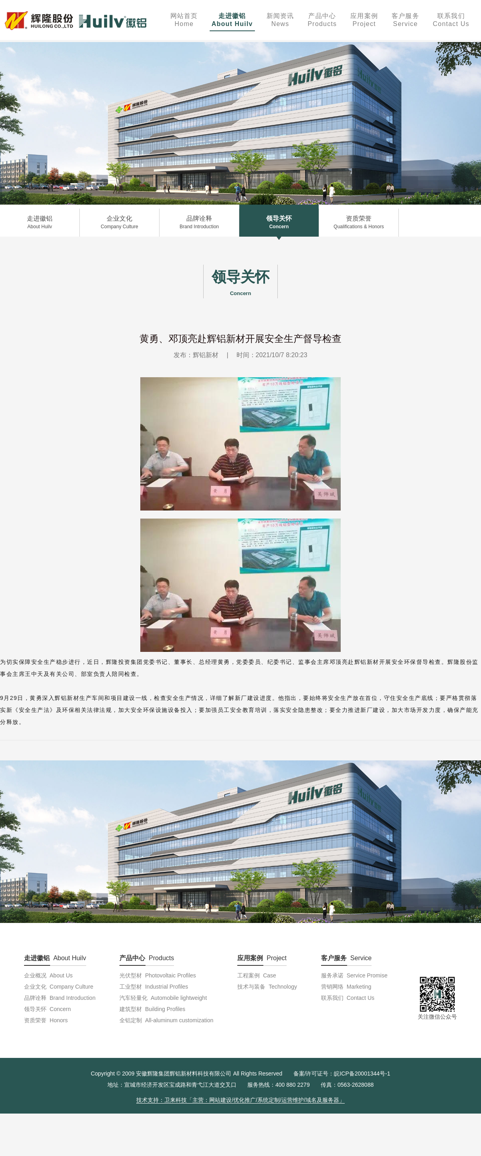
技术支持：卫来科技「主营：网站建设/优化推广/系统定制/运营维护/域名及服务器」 (240, 1100)
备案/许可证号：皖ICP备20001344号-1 (341, 1073)
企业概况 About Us (48, 975)
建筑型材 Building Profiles (152, 1009)
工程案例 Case (256, 975)
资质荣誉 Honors (46, 1020)
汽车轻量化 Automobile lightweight (163, 998)
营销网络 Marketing (346, 986)
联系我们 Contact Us (347, 998)
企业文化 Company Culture (58, 986)
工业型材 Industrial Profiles (153, 986)
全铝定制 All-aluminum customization (166, 1020)
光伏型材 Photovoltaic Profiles (157, 975)
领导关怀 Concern (47, 1009)
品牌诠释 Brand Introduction (59, 998)
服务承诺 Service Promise (354, 975)
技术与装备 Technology (267, 986)
